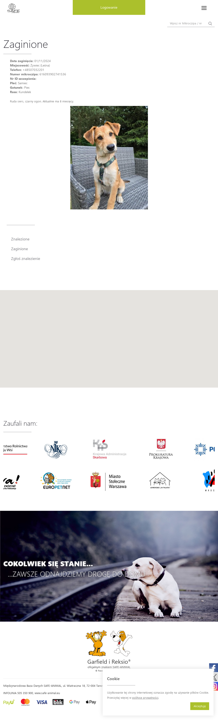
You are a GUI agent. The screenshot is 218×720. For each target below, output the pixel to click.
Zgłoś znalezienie (25, 258)
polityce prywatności (145, 697)
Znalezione (20, 238)
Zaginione (19, 248)
